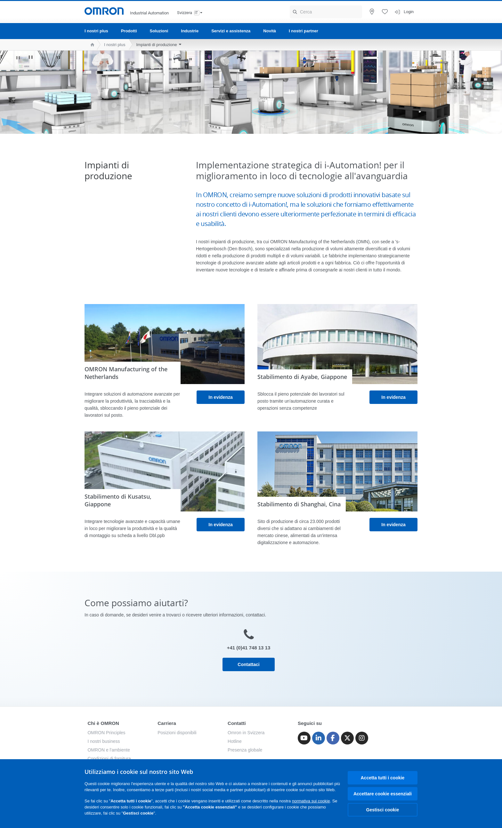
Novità (269, 30)
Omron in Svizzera (246, 732)
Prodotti (129, 30)
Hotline (235, 741)
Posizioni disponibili (177, 732)
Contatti (237, 723)
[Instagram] (361, 738)
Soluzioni (159, 30)
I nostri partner (303, 30)
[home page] (91, 44)
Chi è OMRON (103, 723)
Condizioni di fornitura (109, 758)
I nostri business (103, 741)
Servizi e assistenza (230, 30)
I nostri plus (96, 30)
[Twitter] (347, 738)
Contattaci (248, 664)
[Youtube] (304, 738)
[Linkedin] (318, 738)
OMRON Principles (106, 732)
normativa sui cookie (311, 801)
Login (409, 11)
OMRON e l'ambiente (108, 749)
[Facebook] (333, 738)
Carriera (167, 723)
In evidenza (220, 397)
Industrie (189, 30)
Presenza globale (245, 749)
